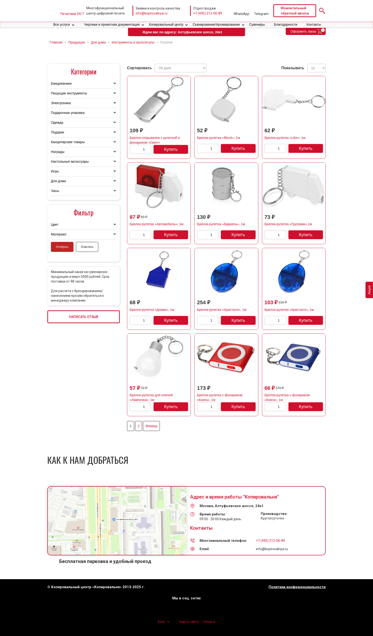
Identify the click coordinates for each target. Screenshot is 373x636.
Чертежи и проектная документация (112, 24)
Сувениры (257, 24)
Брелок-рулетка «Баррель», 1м (221, 224)
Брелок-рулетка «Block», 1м (218, 138)
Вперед (151, 426)
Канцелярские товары (68, 142)
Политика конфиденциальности (297, 587)
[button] (64, 24)
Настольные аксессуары (70, 161)
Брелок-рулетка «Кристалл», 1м (221, 310)
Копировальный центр (166, 24)
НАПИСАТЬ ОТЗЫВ (83, 317)
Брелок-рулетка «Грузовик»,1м (288, 224)
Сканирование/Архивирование (216, 24)
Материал (58, 234)
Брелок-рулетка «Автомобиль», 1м (156, 224)
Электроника (61, 103)
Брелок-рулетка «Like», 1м (285, 138)
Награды (57, 152)
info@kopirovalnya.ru (151, 13)
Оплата (209, 622)
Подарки (57, 132)
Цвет (54, 224)
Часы (55, 191)
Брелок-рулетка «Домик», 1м (152, 310)
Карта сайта (189, 622)
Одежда (57, 122)
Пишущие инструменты (69, 93)
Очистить (87, 247)
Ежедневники (61, 83)
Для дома (58, 181)
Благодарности (285, 24)
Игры (55, 171)
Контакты (314, 24)
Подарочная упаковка (67, 113)
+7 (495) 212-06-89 (207, 13)
